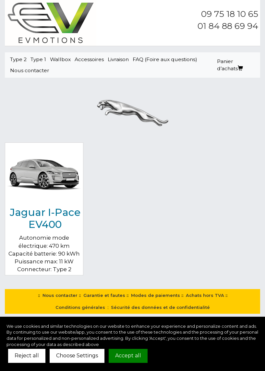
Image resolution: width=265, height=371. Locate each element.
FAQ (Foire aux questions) (165, 59)
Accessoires (89, 59)
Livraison (118, 59)
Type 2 (18, 59)
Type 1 (38, 59)
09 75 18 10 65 (229, 14)
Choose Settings (77, 355)
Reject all (27, 355)
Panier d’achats (230, 65)
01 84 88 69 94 (228, 26)
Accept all (128, 355)
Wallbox (60, 59)
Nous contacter (29, 70)
